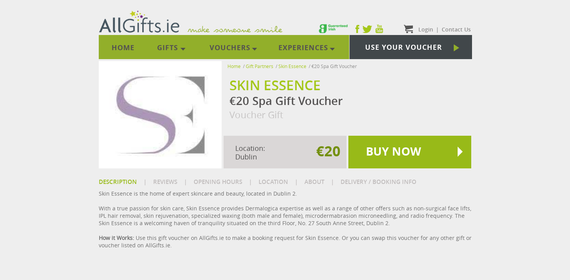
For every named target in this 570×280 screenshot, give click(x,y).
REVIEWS (165, 182)
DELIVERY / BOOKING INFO (378, 182)
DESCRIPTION (118, 182)
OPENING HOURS (218, 182)
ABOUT (314, 182)
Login (425, 29)
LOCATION (273, 182)
